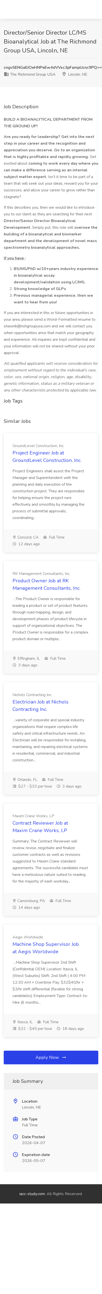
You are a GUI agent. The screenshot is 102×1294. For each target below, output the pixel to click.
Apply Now (51, 1057)
